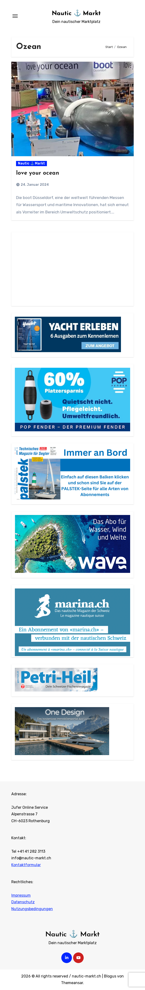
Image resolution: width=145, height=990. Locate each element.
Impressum (21, 895)
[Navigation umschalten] (15, 16)
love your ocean (37, 173)
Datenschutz (23, 902)
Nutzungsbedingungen (32, 909)
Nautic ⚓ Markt (76, 13)
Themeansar (72, 983)
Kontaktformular (26, 865)
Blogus (110, 976)
